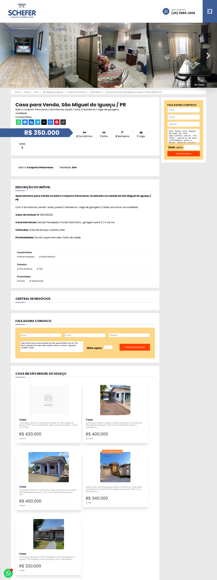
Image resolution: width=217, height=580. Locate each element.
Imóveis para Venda (84, 544)
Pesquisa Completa (83, 551)
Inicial (123, 544)
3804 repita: (94, 348)
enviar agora (183, 156)
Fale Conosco (167, 554)
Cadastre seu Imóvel (84, 547)
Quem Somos (127, 547)
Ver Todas (199, 85)
